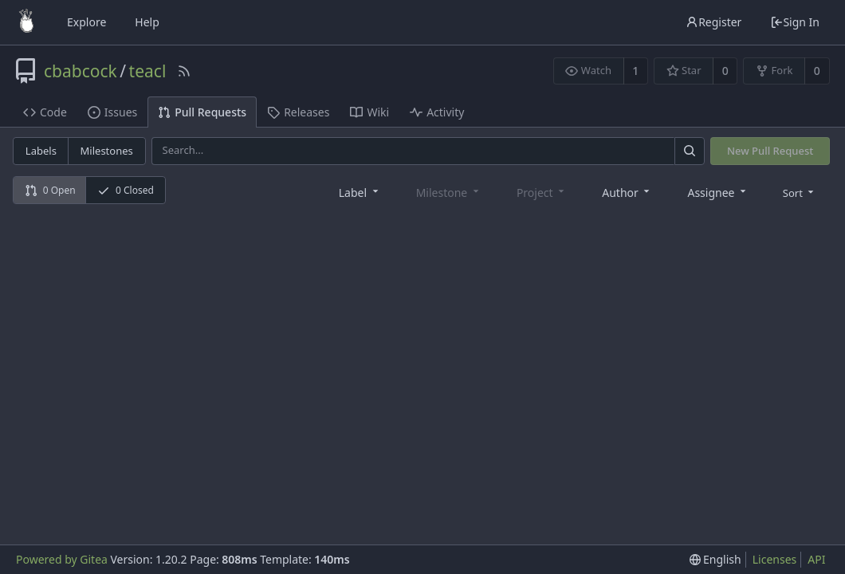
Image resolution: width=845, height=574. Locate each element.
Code (45, 112)
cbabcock (80, 71)
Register (713, 21)
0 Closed (125, 190)
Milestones (107, 151)
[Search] (689, 151)
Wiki (369, 112)
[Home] (26, 22)
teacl (148, 71)
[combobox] (359, 191)
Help (147, 21)
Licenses (775, 559)
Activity (437, 112)
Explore (86, 21)
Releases (298, 112)
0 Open (50, 190)
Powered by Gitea (62, 559)
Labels (41, 151)
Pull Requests (202, 112)
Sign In (794, 21)
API (816, 559)
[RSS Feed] (184, 71)
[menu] (800, 192)
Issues (112, 112)
